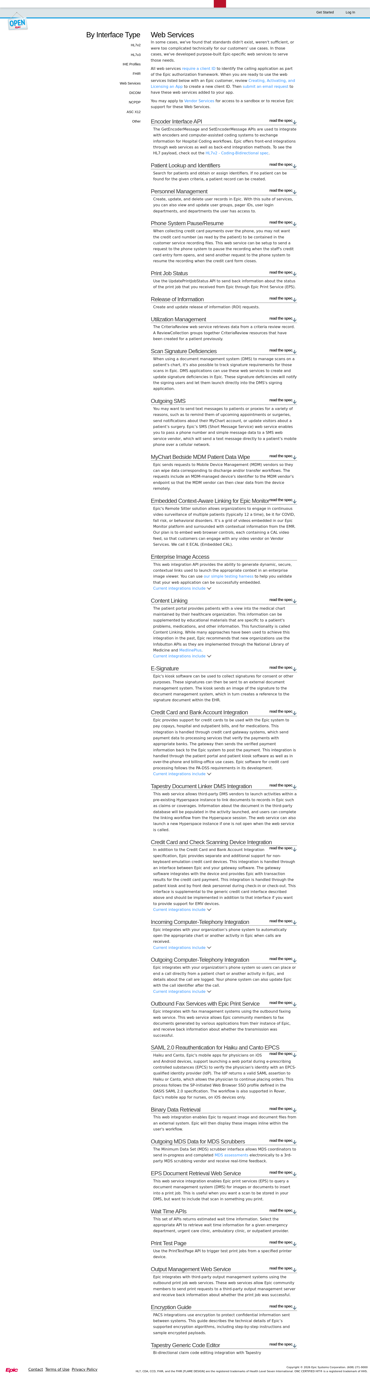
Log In (350, 12)
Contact (35, 1369)
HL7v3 (136, 55)
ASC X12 (134, 112)
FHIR (137, 74)
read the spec (283, 120)
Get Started (327, 12)
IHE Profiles (132, 64)
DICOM (135, 93)
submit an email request (265, 86)
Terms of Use (57, 1369)
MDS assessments (231, 1155)
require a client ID (199, 68)
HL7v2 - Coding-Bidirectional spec (237, 153)
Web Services (130, 83)
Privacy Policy (84, 1369)
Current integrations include (182, 588)
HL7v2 (136, 45)
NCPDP (135, 102)
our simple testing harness (228, 576)
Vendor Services (199, 101)
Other (136, 121)
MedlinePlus (190, 650)
